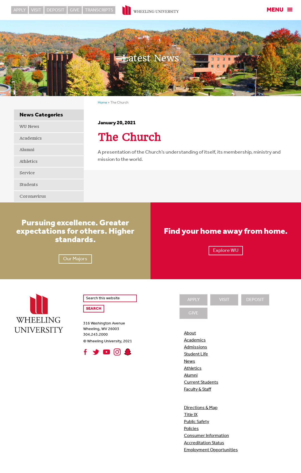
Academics (31, 138)
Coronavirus (33, 196)
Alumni (27, 149)
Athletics (28, 161)
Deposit (55, 10)
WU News (29, 126)
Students (29, 184)
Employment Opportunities (211, 450)
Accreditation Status (204, 443)
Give (75, 10)
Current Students (201, 382)
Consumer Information (206, 436)
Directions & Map (201, 408)
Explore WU (225, 250)
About (190, 333)
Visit (36, 10)
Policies (191, 429)
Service (27, 172)
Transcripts (99, 10)
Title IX (191, 415)
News (189, 361)
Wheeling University (150, 10)
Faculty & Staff (197, 389)
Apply (19, 10)
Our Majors (75, 259)
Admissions (195, 347)
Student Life (196, 354)
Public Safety (196, 422)
